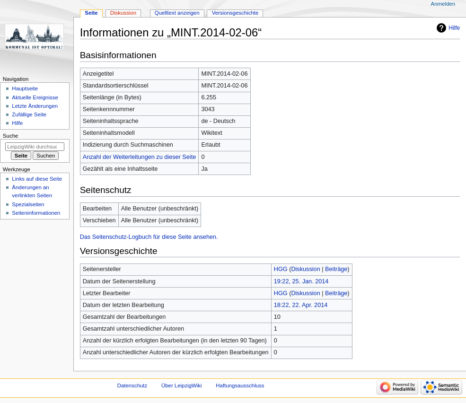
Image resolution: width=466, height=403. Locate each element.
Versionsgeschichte (235, 13)
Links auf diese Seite (37, 179)
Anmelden (443, 4)
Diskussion (305, 269)
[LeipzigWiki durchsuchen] (34, 146)
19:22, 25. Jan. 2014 (301, 281)
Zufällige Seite (29, 114)
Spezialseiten (28, 204)
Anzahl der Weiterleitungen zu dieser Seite (139, 157)
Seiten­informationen (36, 213)
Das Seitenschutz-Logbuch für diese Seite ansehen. (149, 237)
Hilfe (454, 28)
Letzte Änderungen (35, 106)
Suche (10, 136)
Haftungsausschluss (240, 385)
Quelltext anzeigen (177, 13)
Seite (91, 13)
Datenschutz (132, 385)
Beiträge (336, 269)
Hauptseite (25, 88)
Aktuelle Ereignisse (35, 97)
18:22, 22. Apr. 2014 (301, 305)
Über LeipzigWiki (181, 385)
